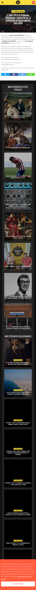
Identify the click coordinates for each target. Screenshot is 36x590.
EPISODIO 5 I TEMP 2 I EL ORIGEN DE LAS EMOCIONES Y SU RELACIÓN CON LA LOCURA (18, 483)
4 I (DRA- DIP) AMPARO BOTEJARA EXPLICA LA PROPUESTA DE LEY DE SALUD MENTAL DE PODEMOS (18, 514)
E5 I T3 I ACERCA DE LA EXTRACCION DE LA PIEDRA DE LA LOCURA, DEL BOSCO (18, 116)
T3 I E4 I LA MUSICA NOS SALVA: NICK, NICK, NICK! (18, 148)
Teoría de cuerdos (19, 11)
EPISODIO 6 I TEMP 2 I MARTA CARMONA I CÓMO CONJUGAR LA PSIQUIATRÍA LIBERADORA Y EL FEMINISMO (18, 452)
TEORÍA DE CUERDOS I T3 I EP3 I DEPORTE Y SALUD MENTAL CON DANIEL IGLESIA (18, 177)
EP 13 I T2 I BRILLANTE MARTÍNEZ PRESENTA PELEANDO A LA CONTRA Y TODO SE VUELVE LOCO (18, 297)
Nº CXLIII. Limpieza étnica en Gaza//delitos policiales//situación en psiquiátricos (18, 393)
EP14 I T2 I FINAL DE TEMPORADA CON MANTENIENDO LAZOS (18, 267)
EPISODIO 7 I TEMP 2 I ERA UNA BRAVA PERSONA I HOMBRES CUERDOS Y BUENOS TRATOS (18, 423)
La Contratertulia (18, 390)
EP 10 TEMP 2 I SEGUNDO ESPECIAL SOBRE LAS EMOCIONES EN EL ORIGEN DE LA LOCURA (18, 363)
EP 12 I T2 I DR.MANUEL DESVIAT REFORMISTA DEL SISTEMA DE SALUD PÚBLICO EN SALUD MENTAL (18, 327)
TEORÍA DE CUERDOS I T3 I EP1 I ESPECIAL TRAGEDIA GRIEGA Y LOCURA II (18, 237)
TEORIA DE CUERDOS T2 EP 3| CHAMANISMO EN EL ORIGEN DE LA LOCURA (18, 544)
